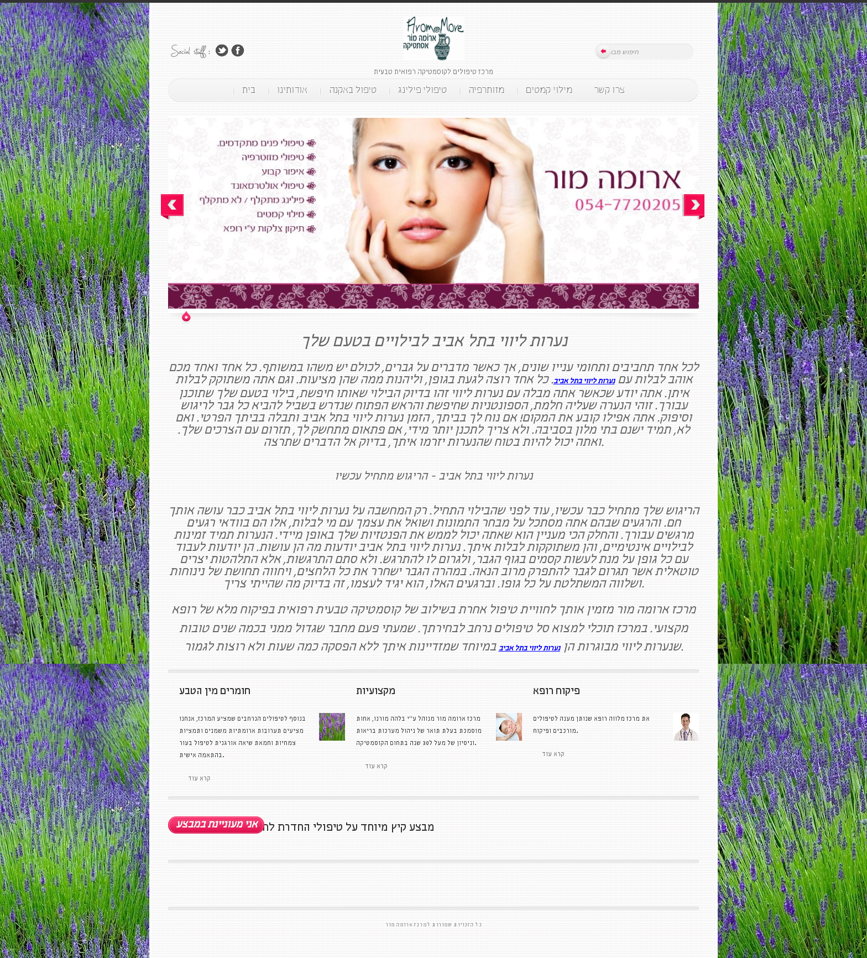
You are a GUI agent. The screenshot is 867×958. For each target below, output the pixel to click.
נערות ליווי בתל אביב (584, 381)
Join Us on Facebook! (237, 50)
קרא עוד (553, 754)
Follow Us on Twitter (221, 50)
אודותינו (292, 90)
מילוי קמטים (549, 90)
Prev (172, 207)
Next (693, 207)
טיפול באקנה (353, 90)
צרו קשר (609, 90)
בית (248, 90)
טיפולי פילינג (422, 90)
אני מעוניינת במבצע (216, 825)
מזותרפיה (486, 90)
